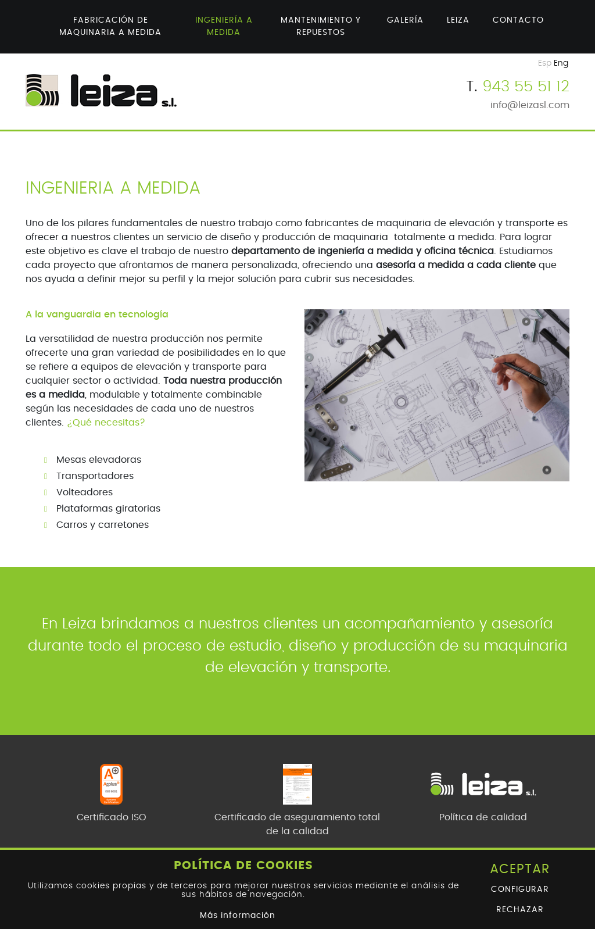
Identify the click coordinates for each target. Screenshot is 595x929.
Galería (405, 20)
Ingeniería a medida (224, 26)
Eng (561, 63)
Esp (544, 63)
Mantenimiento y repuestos (321, 26)
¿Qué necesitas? (106, 422)
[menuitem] (111, 27)
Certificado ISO (111, 817)
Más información (237, 916)
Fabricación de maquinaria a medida (110, 26)
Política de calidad (483, 817)
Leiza (458, 20)
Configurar (520, 889)
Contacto (518, 20)
